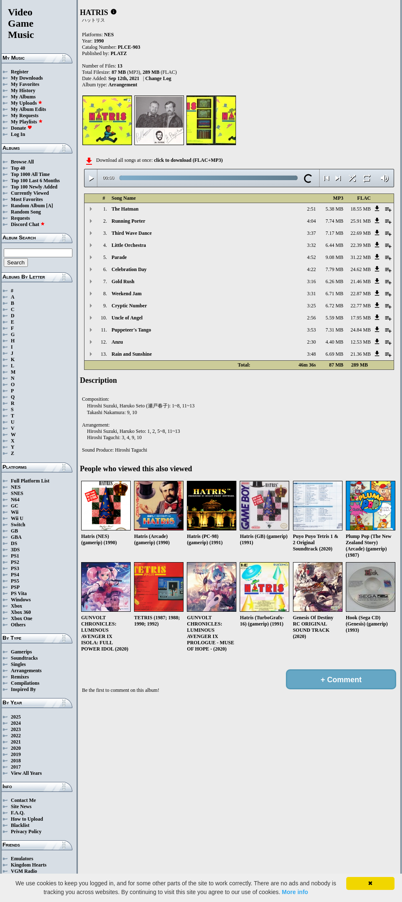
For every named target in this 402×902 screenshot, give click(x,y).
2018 (16, 761)
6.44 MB (334, 245)
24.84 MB (360, 330)
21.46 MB (360, 281)
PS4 (15, 575)
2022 (16, 736)
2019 (16, 754)
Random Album (28, 206)
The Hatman (125, 209)
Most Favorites (27, 199)
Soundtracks (24, 658)
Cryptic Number (129, 306)
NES (15, 487)
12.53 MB (360, 342)
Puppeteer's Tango (131, 330)
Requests (20, 218)
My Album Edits (28, 109)
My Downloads (27, 78)
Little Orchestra (129, 245)
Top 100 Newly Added (34, 187)
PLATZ (119, 53)
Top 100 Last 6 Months (35, 180)
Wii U (17, 518)
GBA (16, 537)
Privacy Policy (26, 831)
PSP (15, 587)
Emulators (22, 859)
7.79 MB (334, 269)
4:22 (311, 269)
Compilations (25, 683)
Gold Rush (123, 281)
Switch (18, 525)
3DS (15, 550)
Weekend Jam (126, 293)
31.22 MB (360, 257)
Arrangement (122, 85)
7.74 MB (334, 221)
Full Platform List (30, 481)
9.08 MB (334, 257)
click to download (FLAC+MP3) (188, 160)
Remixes (20, 677)
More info (295, 892)
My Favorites (25, 84)
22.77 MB (360, 306)
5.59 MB (334, 318)
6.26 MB (334, 281)
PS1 (15, 556)
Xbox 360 (21, 612)
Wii (14, 512)
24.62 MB (360, 269)
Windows (21, 600)
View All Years (26, 773)
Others (18, 625)
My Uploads (26, 103)
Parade (119, 257)
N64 (15, 500)
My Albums (23, 97)
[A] (49, 206)
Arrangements (26, 670)
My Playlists (27, 122)
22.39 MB (360, 245)
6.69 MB (334, 354)
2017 (16, 767)
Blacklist (20, 825)
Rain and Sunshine (132, 354)
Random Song (26, 212)
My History (23, 90)
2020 (16, 748)
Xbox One (21, 618)
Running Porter (128, 221)
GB (14, 531)
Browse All (22, 162)
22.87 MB (360, 293)
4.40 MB (334, 342)
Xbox (16, 606)
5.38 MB (334, 209)
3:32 (311, 245)
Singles (18, 664)
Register (20, 72)
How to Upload (27, 819)
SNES (17, 493)
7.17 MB (334, 233)
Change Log (158, 78)
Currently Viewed (30, 193)
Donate (21, 128)
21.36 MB (360, 354)
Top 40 (18, 168)
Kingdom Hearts (29, 865)
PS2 (15, 562)
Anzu (117, 342)
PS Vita (19, 593)
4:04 (311, 221)
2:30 (311, 342)
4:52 (311, 257)
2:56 (311, 318)
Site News (21, 806)
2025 (16, 717)
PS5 (15, 581)
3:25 (311, 306)
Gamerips (21, 652)
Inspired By (23, 689)
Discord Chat (28, 224)
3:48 (311, 354)
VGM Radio (24, 871)
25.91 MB (360, 221)
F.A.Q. (18, 813)
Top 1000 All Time (30, 174)
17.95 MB (360, 318)
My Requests (24, 115)
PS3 (15, 568)
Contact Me (23, 800)
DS (14, 543)
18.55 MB (360, 209)
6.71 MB (334, 293)
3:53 (311, 330)
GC (14, 506)
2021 (16, 742)
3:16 (311, 281)
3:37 (311, 233)
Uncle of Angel (127, 318)
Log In (18, 134)
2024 (16, 723)
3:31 (311, 293)
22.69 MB (360, 233)
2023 (16, 729)
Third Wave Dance (131, 233)
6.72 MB (334, 306)
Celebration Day (129, 269)
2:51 (311, 209)
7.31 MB (334, 330)
